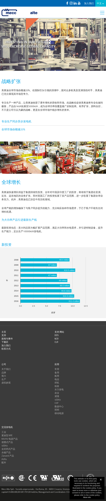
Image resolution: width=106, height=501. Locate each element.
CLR (56, 342)
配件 (4, 462)
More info (87, 497)
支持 (4, 335)
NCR (57, 338)
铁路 (57, 386)
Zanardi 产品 (8, 455)
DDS (57, 335)
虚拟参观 (6, 382)
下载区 (5, 342)
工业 (4, 432)
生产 (4, 379)
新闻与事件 (7, 338)
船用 (57, 376)
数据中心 (59, 406)
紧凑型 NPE (7, 435)
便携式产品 (7, 442)
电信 (57, 379)
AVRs (4, 459)
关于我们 (6, 369)
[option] (53, 44)
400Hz (58, 399)
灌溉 (57, 396)
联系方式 (6, 348)
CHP (56, 403)
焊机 (57, 382)
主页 (4, 332)
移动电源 (59, 413)
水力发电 (59, 389)
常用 (57, 369)
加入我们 (89, 3)
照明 (57, 409)
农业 (57, 393)
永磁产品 (6, 452)
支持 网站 (59, 332)
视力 (4, 376)
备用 (57, 372)
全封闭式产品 (8, 449)
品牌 (4, 372)
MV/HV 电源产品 (10, 439)
